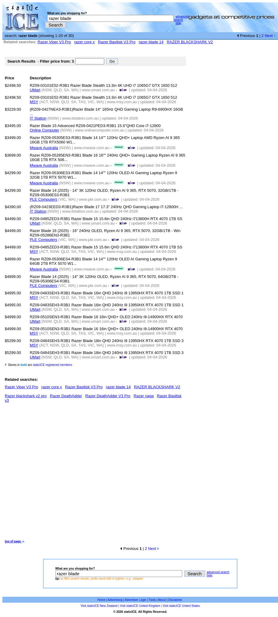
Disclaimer (175, 599)
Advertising (115, 599)
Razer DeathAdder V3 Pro (107, 396)
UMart (35, 90)
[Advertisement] (60, 473)
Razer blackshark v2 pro (26, 396)
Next (270, 35)
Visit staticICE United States (181, 605)
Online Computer (44, 130)
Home (102, 599)
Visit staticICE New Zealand (99, 605)
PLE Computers (43, 199)
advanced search (181, 18)
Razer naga (143, 396)
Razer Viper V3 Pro (54, 42)
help (178, 23)
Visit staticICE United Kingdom (140, 605)
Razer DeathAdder (66, 396)
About (162, 599)
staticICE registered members (52, 365)
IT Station (38, 118)
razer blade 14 (151, 42)
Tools (152, 599)
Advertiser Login (135, 599)
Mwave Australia (44, 148)
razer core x (84, 42)
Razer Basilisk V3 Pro (117, 42)
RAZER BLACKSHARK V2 (190, 42)
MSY (34, 102)
